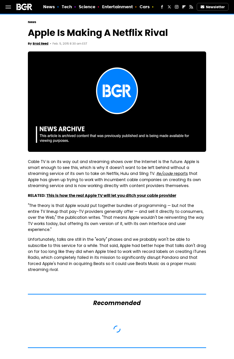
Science (87, 6)
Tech (67, 6)
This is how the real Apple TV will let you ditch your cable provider (111, 195)
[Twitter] (169, 7)
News (49, 6)
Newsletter (213, 7)
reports (172, 174)
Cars (145, 6)
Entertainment (117, 6)
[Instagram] (176, 7)
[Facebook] (162, 7)
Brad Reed (40, 44)
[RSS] (191, 7)
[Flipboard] (184, 7)
